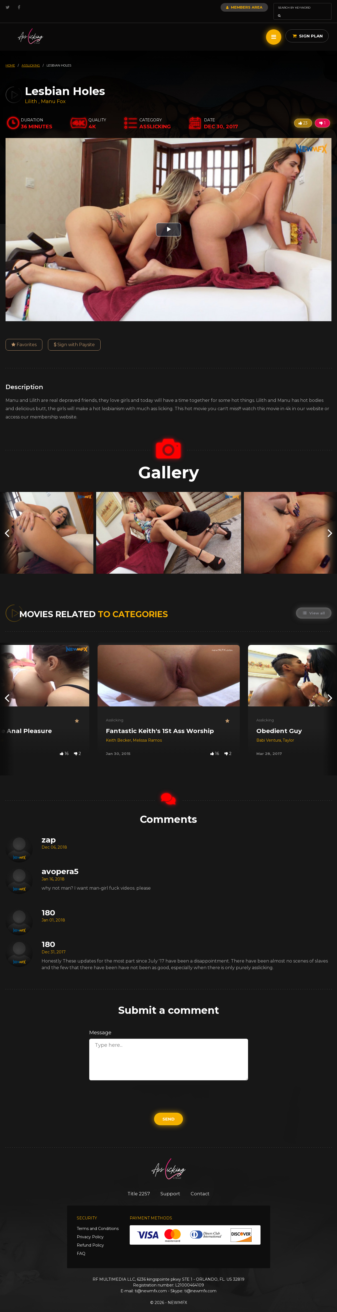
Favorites (24, 337)
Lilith (32, 94)
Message (100, 1025)
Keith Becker (118, 732)
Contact (201, 1186)
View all (314, 605)
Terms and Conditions (98, 1221)
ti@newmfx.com (151, 1283)
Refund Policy (90, 1237)
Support (170, 1186)
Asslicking (114, 712)
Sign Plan (308, 28)
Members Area (229, 7)
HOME (10, 58)
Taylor (288, 732)
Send (168, 1111)
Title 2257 (138, 1186)
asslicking (31, 58)
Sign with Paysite (74, 337)
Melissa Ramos (147, 732)
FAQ (81, 1246)
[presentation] (7, 525)
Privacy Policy (90, 1229)
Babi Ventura (268, 732)
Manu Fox (53, 94)
